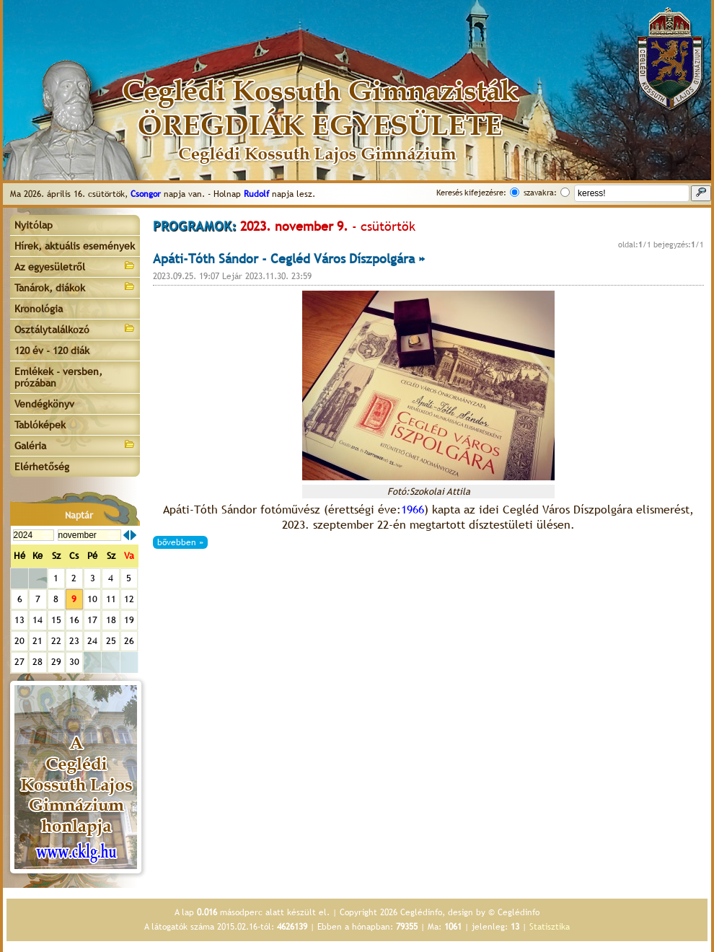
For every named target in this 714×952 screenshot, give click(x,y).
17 (92, 619)
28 (37, 661)
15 (56, 619)
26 (129, 640)
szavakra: (540, 192)
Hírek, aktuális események (74, 246)
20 (19, 640)
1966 (412, 509)
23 (74, 640)
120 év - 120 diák (51, 350)
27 (19, 661)
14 (37, 619)
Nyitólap (33, 225)
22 (56, 640)
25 (111, 640)
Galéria (75, 444)
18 (111, 619)
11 (111, 599)
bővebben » (180, 542)
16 (74, 619)
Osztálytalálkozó (75, 328)
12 (129, 599)
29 (56, 661)
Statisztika (549, 927)
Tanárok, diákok (75, 287)
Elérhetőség (41, 466)
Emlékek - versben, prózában (58, 377)
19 (129, 619)
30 (74, 661)
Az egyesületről (75, 266)
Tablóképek (40, 425)
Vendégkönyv (44, 404)
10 (92, 599)
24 (92, 640)
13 (19, 619)
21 (37, 640)
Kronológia (38, 308)
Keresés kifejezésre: (471, 192)
